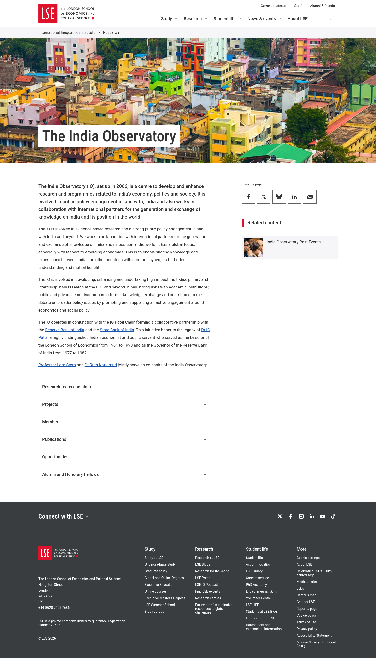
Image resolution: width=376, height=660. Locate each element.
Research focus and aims (124, 386)
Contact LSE (306, 604)
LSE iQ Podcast (206, 587)
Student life (227, 18)
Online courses (156, 594)
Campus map (307, 598)
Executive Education (160, 587)
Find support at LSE (260, 621)
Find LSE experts (207, 594)
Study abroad (154, 614)
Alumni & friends (322, 6)
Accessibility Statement (314, 638)
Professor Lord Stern (57, 364)
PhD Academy (256, 587)
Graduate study (156, 574)
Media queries (307, 584)
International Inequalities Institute (66, 32)
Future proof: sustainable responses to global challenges (213, 611)
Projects (124, 404)
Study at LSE (154, 560)
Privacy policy (307, 631)
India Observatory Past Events (294, 242)
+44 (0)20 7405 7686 (54, 610)
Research (195, 18)
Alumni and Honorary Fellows (124, 474)
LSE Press (202, 580)
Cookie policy (307, 618)
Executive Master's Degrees (165, 600)
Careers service (257, 580)
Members (124, 421)
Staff (297, 6)
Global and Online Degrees (164, 580)
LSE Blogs (202, 567)
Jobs (300, 591)
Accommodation (258, 567)
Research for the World (212, 574)
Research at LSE (207, 560)
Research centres (208, 600)
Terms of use (306, 624)
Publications (124, 439)
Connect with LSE (67, 517)
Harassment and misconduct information (264, 629)
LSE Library (254, 574)
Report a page (307, 611)
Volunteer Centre (258, 600)
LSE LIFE (252, 607)
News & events (264, 18)
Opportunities (124, 456)
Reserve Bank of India (64, 329)
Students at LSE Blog (261, 614)
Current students (273, 6)
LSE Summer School (160, 607)
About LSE (300, 18)
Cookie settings (308, 560)
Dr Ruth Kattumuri (101, 364)
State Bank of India (117, 329)
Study (169, 18)
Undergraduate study (160, 567)
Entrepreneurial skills (261, 594)
